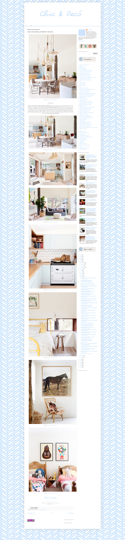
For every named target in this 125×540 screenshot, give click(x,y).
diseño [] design (82, 97)
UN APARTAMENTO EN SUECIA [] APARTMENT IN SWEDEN (86, 281)
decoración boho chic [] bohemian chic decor (87, 89)
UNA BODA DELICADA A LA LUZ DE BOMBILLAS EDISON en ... (87, 294)
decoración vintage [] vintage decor (85, 96)
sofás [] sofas (81, 141)
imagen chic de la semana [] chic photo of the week (88, 127)
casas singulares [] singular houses (85, 79)
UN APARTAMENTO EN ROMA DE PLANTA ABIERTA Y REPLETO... (88, 301)
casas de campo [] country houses (85, 71)
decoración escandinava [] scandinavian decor (87, 93)
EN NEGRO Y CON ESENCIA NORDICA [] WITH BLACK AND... (88, 318)
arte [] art (81, 66)
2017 (81, 261)
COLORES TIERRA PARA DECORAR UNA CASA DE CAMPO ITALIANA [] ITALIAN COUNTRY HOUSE (91, 220)
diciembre (82, 262)
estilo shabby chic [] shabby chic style (86, 116)
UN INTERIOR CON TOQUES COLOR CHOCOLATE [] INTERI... (87, 338)
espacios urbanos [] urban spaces (85, 104)
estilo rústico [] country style (84, 115)
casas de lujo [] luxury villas (84, 73)
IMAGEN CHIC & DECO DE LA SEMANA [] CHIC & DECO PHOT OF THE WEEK (91, 228)
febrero (82, 355)
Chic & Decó (90, 29)
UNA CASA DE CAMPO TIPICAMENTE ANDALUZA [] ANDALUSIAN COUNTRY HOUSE (91, 192)
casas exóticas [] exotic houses (84, 75)
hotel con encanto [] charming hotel (85, 124)
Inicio (27, 25)
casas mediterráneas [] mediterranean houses (87, 77)
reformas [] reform (82, 138)
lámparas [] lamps (82, 131)
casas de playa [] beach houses (85, 74)
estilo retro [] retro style (83, 113)
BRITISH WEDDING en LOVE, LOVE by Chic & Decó (91, 175)
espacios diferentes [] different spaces (86, 101)
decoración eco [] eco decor (41, 509)
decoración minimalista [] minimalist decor (86, 94)
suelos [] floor (81, 142)
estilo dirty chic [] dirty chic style (85, 108)
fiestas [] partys (82, 120)
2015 (81, 360)
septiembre (83, 267)
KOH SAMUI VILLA (83, 342)
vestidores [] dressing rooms (84, 147)
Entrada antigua (70, 513)
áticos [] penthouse (82, 149)
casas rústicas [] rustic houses (84, 78)
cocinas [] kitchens (82, 82)
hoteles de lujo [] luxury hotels (84, 126)
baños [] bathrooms (82, 67)
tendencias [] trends (82, 143)
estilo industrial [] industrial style (85, 109)
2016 (81, 359)
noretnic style (81, 134)
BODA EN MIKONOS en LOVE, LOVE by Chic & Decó (91, 183)
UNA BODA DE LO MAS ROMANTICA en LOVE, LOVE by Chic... (87, 349)
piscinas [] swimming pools (84, 135)
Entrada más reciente (31, 513)
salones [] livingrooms (83, 139)
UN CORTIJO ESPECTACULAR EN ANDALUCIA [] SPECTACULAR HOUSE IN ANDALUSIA (91, 166)
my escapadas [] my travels (84, 132)
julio (81, 270)
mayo (82, 273)
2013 (81, 363)
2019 (81, 258)
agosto (82, 268)
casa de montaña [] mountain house (85, 70)
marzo (82, 276)
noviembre (83, 264)
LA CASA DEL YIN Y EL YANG (85, 353)
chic (80, 81)
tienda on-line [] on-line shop (84, 145)
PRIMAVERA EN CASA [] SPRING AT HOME (88, 298)
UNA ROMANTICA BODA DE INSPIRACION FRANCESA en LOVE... (88, 332)
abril (81, 275)
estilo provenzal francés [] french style (86, 112)
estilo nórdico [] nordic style (84, 111)
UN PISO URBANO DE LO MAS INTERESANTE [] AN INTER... (86, 340)
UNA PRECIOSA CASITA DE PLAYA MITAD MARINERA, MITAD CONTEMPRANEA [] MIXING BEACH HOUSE (91, 210)
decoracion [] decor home (83, 88)
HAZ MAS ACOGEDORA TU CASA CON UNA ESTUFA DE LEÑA (91, 200)
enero (82, 357)
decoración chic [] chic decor (84, 90)
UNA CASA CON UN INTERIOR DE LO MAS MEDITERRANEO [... (88, 330)
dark (80, 86)
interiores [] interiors (82, 128)
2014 (81, 362)
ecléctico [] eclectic (82, 100)
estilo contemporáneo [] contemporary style (87, 107)
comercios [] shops (82, 85)
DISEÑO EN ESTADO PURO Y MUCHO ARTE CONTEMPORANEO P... (88, 344)
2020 (81, 256)
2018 (81, 259)
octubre (82, 265)
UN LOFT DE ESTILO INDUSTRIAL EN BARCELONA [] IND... (87, 289)
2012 (81, 365)
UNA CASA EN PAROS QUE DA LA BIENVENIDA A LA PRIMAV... (86, 306)
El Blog (30, 25)
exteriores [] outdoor (83, 119)
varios (80, 146)
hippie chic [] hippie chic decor (84, 123)
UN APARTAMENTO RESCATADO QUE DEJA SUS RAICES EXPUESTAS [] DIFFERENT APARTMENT (91, 238)
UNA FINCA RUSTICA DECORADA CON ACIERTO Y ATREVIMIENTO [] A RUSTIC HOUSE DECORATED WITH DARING (91, 156)
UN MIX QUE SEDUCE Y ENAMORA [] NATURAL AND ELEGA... (87, 327)
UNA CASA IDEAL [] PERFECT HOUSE (87, 284)
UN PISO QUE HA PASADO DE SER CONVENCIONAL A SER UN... (87, 325)
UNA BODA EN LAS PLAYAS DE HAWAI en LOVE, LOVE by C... (88, 313)
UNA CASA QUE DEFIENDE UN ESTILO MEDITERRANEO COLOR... (87, 292)
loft (80, 130)
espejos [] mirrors (82, 105)
